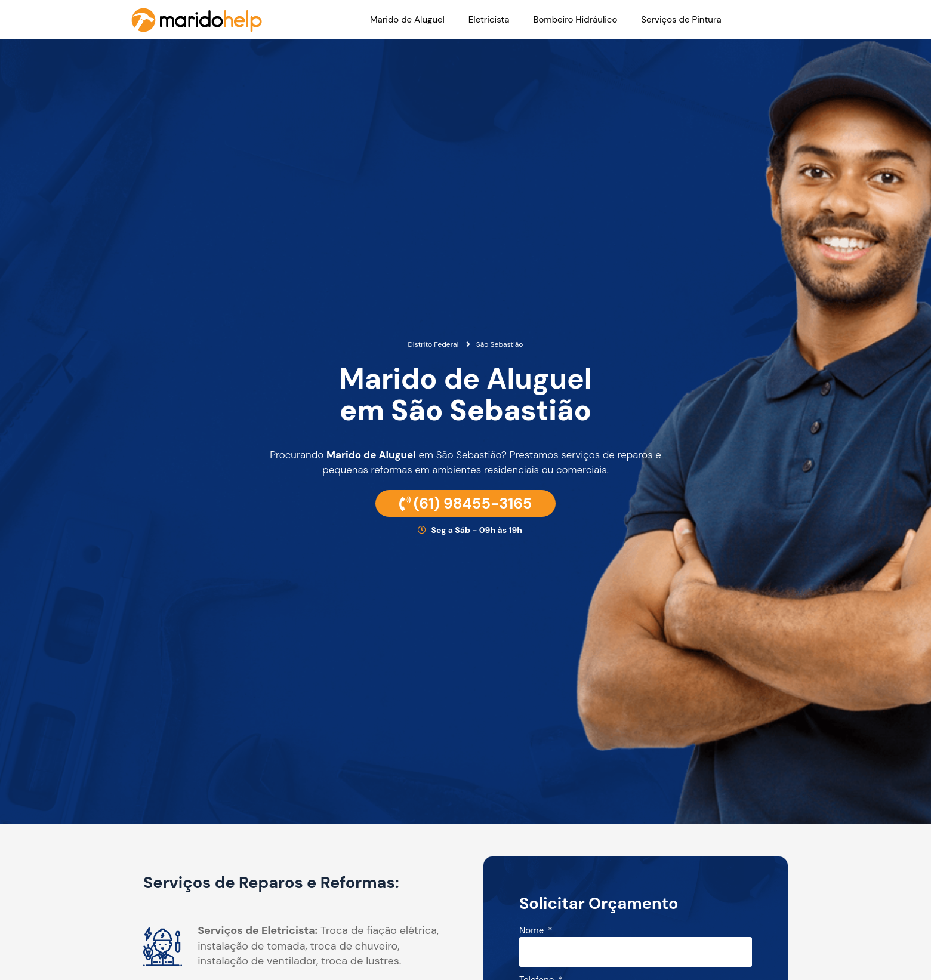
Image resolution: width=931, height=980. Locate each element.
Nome (532, 931)
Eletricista (489, 20)
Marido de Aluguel (407, 20)
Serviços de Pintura (681, 20)
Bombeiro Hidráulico (575, 20)
